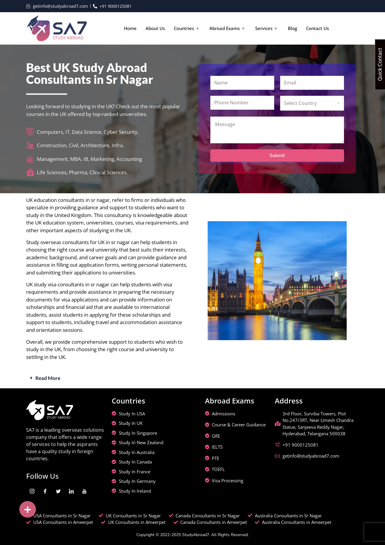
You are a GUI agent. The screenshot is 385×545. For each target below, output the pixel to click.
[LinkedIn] (71, 491)
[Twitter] (58, 491)
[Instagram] (32, 491)
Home (130, 28)
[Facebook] (45, 491)
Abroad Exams (227, 28)
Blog (292, 28)
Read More (47, 378)
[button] (192, 378)
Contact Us (317, 28)
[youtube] (84, 491)
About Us (155, 28)
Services (267, 28)
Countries (187, 28)
